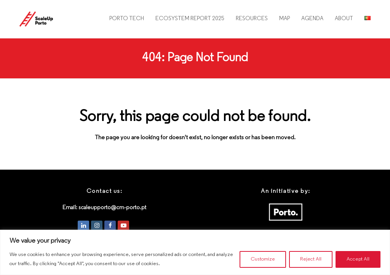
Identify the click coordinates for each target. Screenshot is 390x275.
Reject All (310, 259)
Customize (263, 259)
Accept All (358, 259)
